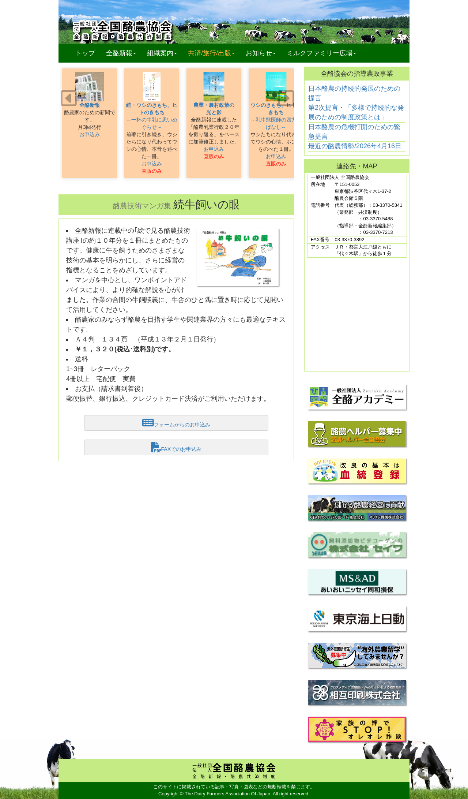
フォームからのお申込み (176, 423)
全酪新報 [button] (123, 53)
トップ (85, 53)
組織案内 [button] (162, 53)
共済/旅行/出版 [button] (211, 53)
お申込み (89, 134)
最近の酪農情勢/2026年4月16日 (354, 146)
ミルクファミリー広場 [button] (321, 53)
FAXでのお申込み (176, 447)
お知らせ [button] (261, 53)
